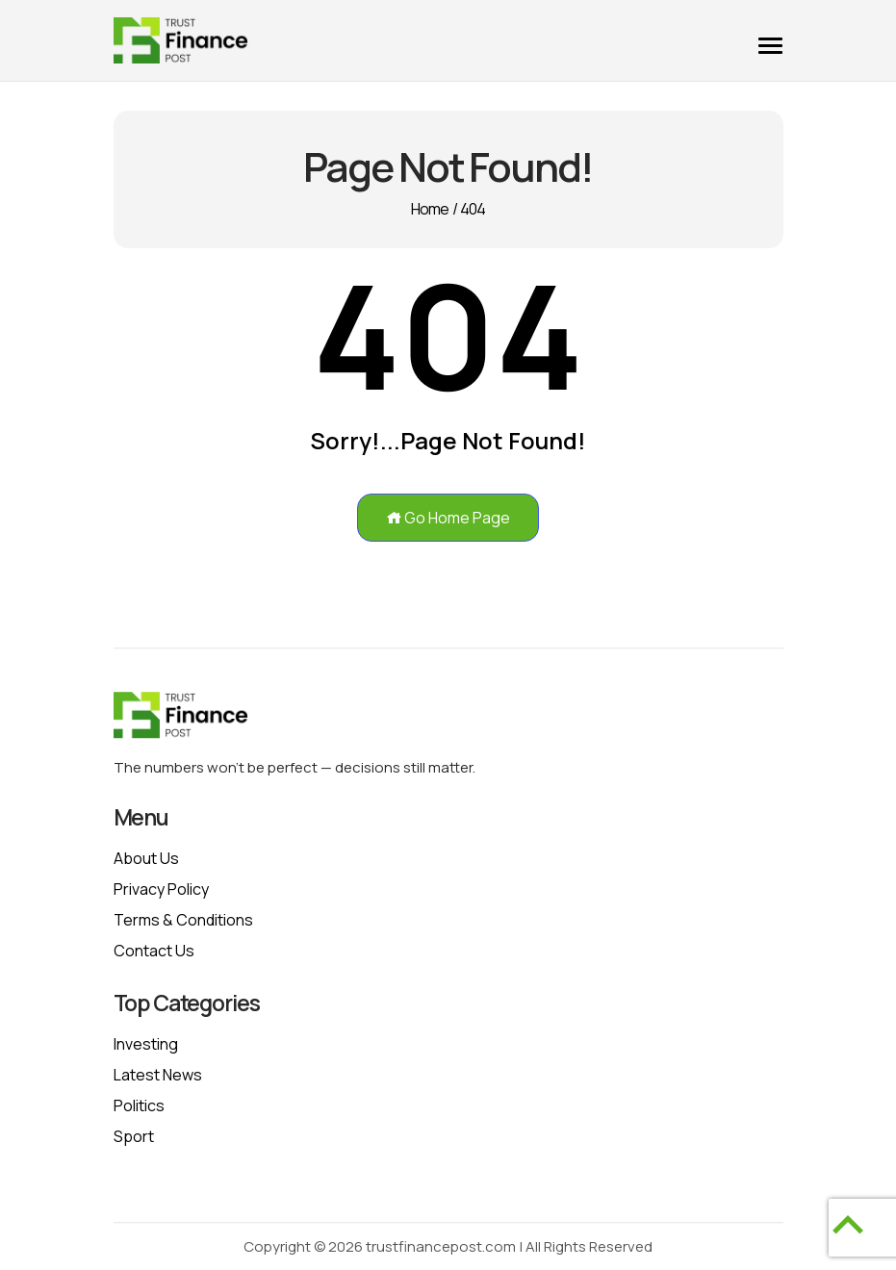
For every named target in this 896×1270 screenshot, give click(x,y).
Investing (146, 1043)
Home (430, 208)
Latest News (158, 1074)
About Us (146, 858)
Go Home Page (448, 517)
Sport (134, 1136)
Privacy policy (161, 889)
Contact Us (154, 950)
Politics (139, 1105)
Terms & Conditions (183, 919)
